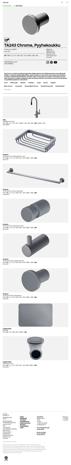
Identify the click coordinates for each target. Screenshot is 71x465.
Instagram (65, 417)
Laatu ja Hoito (7, 424)
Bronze (46, 83)
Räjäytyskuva (50, 51)
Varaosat (49, 57)
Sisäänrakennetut (25, 423)
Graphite (53, 83)
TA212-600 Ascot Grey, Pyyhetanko (13, 191)
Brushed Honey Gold (47, 86)
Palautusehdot (7, 432)
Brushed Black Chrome (31, 86)
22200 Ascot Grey (8, 363)
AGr (37, 55)
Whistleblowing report (7, 418)
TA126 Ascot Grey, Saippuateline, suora (14, 156)
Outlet (21, 428)
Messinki (23, 83)
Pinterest (65, 420)
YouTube (65, 418)
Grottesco (31, 83)
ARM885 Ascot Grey (9, 121)
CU (15, 55)
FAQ (4, 426)
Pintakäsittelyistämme (9, 422)
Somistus (23, 424)
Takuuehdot (6, 430)
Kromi (6, 83)
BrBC (29, 55)
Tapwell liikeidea (7, 421)
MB (8, 55)
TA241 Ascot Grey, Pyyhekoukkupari (13, 226)
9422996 (5, 330)
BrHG (40, 123)
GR (44, 123)
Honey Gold (18, 86)
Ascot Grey (19, 5)
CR (5, 55)
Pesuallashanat (24, 421)
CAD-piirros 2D (50, 52)
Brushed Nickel (60, 86)
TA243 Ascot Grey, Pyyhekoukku (12, 295)
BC (22, 55)
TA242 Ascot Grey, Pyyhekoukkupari (13, 260)
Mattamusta (14, 83)
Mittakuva (49, 49)
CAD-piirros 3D (50, 54)
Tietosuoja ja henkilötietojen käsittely (10, 428)
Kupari (39, 83)
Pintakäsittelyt (24, 426)
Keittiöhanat (23, 418)
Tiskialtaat (23, 420)
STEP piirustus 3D (51, 55)
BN (33, 55)
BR (19, 55)
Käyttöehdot (6, 433)
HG (25, 55)
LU (12, 55)
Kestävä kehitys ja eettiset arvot (8, 436)
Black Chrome (8, 86)
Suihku (22, 417)
